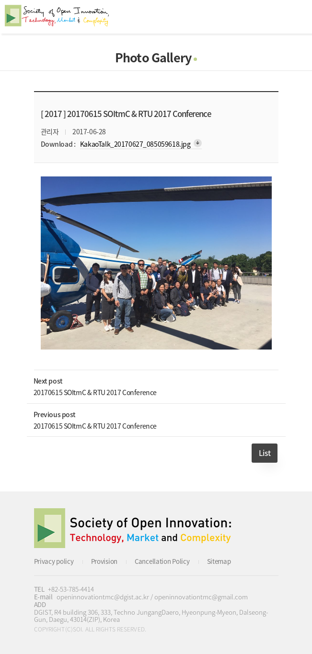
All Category (295, 16)
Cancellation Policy (162, 561)
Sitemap (219, 561)
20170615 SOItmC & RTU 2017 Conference (95, 392)
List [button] (264, 452)
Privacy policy (54, 561)
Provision (104, 561)
